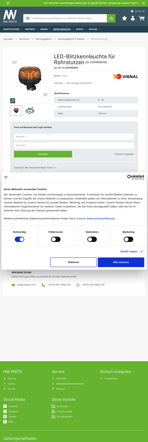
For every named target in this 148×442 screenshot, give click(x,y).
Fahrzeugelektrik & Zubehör (71, 39)
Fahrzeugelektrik (43, 39)
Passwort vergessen (124, 154)
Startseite (8, 39)
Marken (45, 29)
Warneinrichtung (99, 39)
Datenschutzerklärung (101, 218)
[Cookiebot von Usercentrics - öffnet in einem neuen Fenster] (129, 177)
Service (81, 29)
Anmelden (43, 154)
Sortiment (31, 29)
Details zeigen (129, 251)
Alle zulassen (121, 262)
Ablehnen (73, 262)
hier (55, 167)
